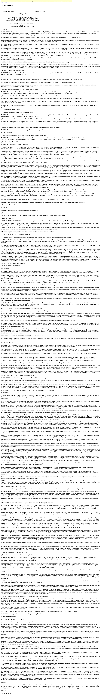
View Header (4, 2)
